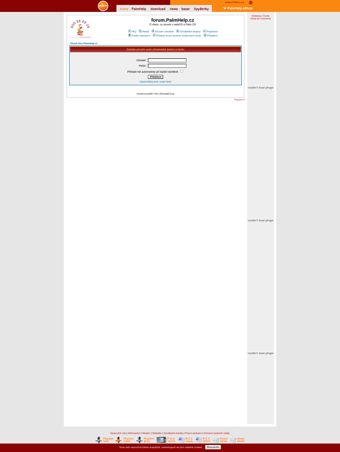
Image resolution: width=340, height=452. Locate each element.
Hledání (146, 433)
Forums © (239, 99)
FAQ (132, 31)
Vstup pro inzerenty (260, 18)
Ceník (266, 16)
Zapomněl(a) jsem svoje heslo (156, 81)
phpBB (149, 93)
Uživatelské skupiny (188, 31)
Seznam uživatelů (163, 31)
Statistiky (157, 433)
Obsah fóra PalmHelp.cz (83, 43)
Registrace (210, 31)
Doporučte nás (118, 433)
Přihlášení (211, 35)
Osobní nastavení (139, 35)
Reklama (256, 16)
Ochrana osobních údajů (217, 433)
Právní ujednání (193, 433)
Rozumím (213, 447)
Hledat (144, 31)
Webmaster (134, 433)
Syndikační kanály (173, 433)
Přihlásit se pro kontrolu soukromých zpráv (177, 35)
